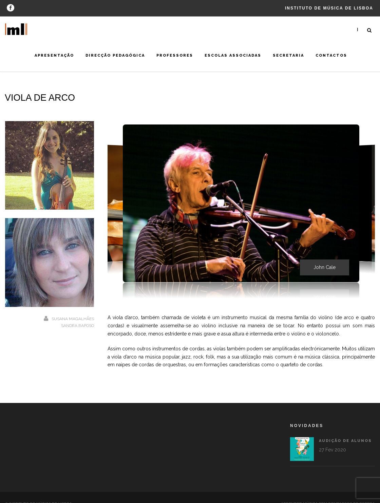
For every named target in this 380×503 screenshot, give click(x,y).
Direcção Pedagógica (115, 55)
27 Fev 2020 (303, 449)
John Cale (325, 267)
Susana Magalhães (73, 318)
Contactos (331, 55)
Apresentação (54, 55)
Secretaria (288, 55)
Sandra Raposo (77, 325)
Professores (174, 55)
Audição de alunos (316, 441)
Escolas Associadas (233, 55)
